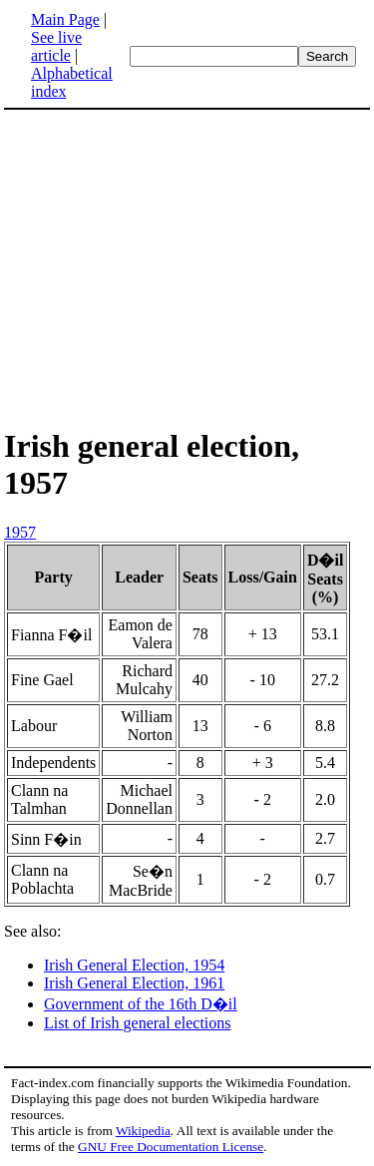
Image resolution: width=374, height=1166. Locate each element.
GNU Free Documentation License (170, 1146)
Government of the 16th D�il (140, 1003)
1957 (20, 532)
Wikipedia (143, 1130)
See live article (56, 46)
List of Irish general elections (137, 1022)
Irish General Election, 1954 (134, 965)
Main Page (65, 19)
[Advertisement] (187, 267)
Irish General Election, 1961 (134, 982)
